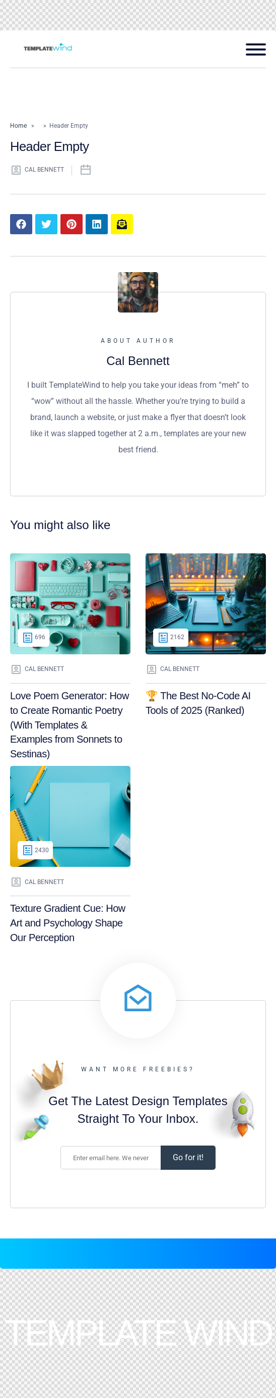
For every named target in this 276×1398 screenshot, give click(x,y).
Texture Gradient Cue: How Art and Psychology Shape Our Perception (67, 923)
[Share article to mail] (122, 224)
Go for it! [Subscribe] (188, 1157)
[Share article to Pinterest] (71, 224)
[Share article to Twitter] (46, 224)
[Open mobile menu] (252, 49)
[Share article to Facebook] (21, 224)
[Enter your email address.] (110, 1157)
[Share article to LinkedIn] (97, 224)
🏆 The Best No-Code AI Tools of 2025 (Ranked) (198, 703)
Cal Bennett (37, 170)
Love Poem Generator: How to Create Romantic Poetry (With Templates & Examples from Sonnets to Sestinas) (69, 724)
